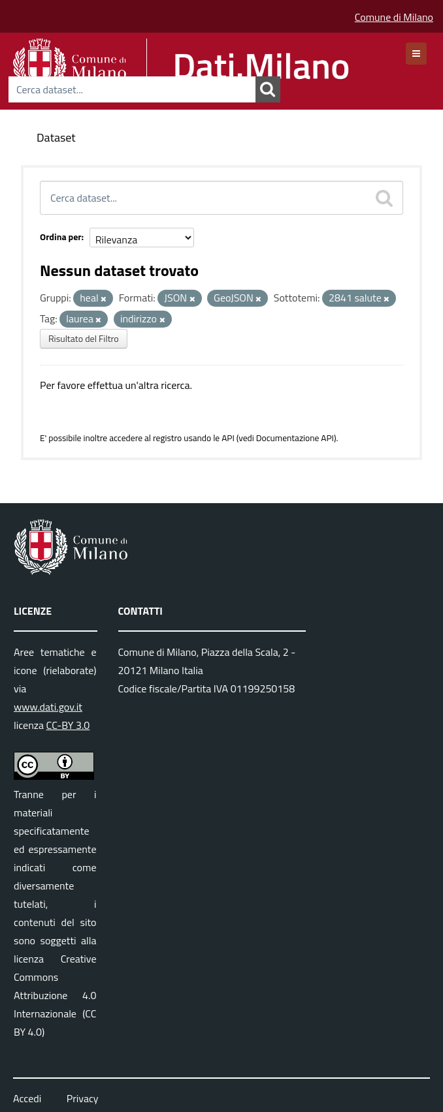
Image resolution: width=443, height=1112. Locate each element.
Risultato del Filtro (83, 338)
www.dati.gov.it (48, 707)
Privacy (83, 1098)
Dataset (56, 137)
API (228, 437)
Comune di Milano (394, 17)
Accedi (27, 1098)
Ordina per (61, 236)
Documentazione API (295, 437)
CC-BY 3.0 (68, 725)
